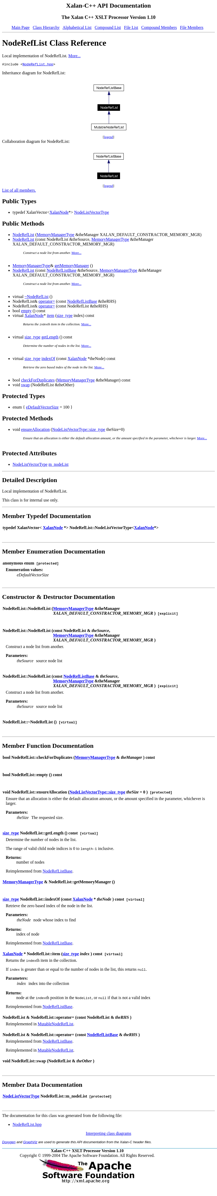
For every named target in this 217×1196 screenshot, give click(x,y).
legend (108, 138)
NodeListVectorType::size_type (78, 430)
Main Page (21, 27)
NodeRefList (23, 235)
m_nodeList (58, 465)
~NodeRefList (36, 297)
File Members (191, 27)
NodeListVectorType (91, 213)
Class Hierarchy (46, 27)
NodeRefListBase (62, 271)
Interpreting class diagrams (108, 1134)
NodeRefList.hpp (38, 64)
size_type (64, 316)
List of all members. (19, 191)
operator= (47, 302)
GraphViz (30, 1143)
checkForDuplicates (38, 381)
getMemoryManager (72, 266)
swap (25, 385)
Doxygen (8, 1143)
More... (74, 56)
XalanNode (59, 213)
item (50, 316)
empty (26, 311)
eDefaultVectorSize (42, 408)
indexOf (48, 359)
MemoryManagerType (55, 235)
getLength (49, 338)
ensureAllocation (35, 430)
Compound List (108, 27)
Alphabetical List (77, 27)
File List (131, 27)
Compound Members (159, 27)
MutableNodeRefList (55, 1024)
